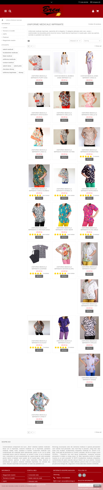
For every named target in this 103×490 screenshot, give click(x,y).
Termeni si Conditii (9, 31)
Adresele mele (33, 481)
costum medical (8, 62)
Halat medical (7, 56)
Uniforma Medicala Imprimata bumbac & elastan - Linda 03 (64, 190)
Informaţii (6, 23)
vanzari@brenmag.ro (68, 481)
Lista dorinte (83, 2)
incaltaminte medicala (10, 52)
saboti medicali (8, 49)
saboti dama (7, 66)
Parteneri (6, 37)
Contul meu (32, 470)
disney (21, 72)
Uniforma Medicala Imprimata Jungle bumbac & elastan (39, 190)
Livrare (5, 27)
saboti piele (18, 66)
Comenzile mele (33, 475)
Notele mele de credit (35, 478)
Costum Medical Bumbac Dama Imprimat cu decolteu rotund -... (64, 77)
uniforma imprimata (9, 72)
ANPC (5, 34)
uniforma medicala (9, 59)
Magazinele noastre (9, 40)
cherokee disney (8, 69)
